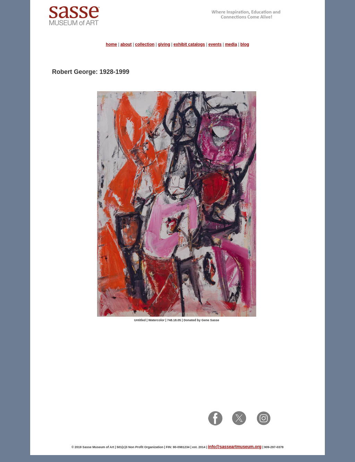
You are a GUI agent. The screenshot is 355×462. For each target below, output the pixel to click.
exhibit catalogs (189, 44)
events (215, 44)
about (126, 44)
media (231, 44)
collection (145, 44)
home (111, 44)
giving (164, 44)
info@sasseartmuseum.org (234, 446)
